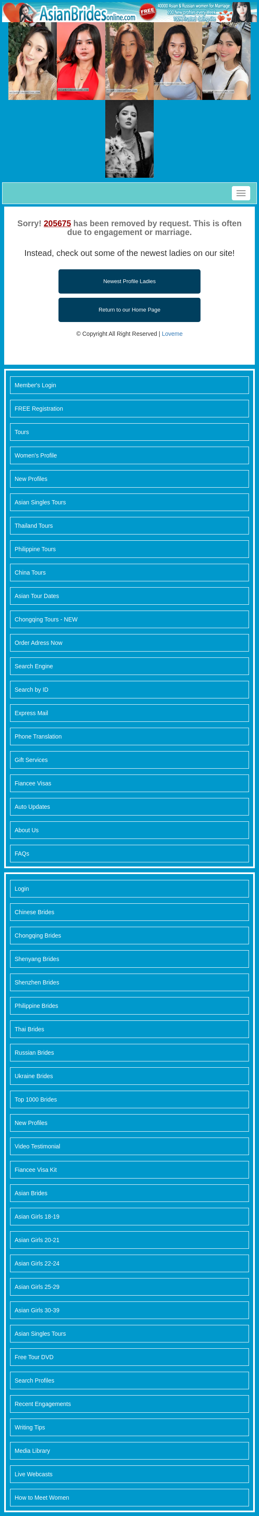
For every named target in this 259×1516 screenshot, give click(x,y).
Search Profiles (34, 1380)
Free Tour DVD (34, 1357)
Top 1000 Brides (36, 1099)
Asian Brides (31, 1193)
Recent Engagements (43, 1404)
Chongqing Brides (38, 935)
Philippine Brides (36, 1005)
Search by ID (31, 689)
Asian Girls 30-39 (37, 1310)
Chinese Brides (34, 912)
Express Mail (31, 713)
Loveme (172, 333)
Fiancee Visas (33, 783)
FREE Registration (39, 408)
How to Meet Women (42, 1497)
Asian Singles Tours (40, 502)
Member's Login (35, 385)
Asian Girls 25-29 (37, 1286)
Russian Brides (34, 1052)
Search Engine (34, 666)
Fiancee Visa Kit (36, 1169)
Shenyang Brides (37, 959)
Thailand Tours (34, 525)
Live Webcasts (34, 1474)
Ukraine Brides (34, 1076)
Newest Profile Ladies (129, 281)
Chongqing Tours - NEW (46, 619)
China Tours (30, 572)
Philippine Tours (35, 549)
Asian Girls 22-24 (37, 1263)
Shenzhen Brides (37, 982)
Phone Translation (38, 736)
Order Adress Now (38, 642)
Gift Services (31, 760)
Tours (22, 432)
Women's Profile (36, 455)
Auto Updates (32, 806)
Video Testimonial (37, 1146)
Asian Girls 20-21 (37, 1240)
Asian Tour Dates (37, 596)
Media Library (32, 1450)
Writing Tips (30, 1427)
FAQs (22, 853)
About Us (27, 830)
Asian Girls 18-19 (37, 1216)
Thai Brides (29, 1029)
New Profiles (31, 479)
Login (22, 888)
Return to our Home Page (129, 310)
